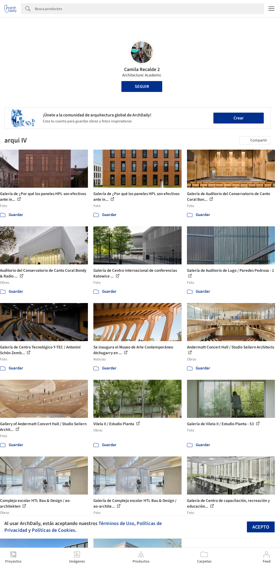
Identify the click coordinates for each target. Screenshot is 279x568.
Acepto (260, 527)
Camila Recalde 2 (142, 69)
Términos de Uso (116, 523)
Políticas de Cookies (53, 530)
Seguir (142, 86)
